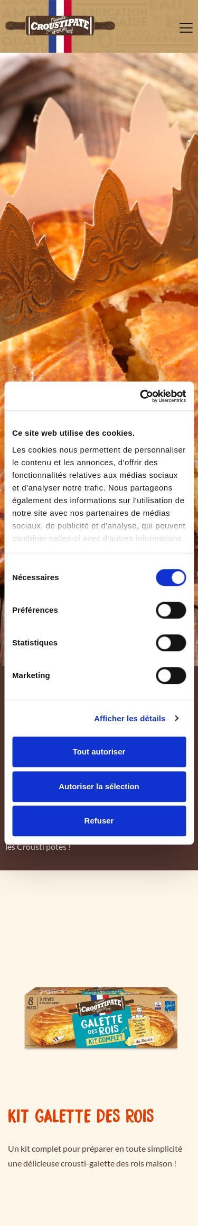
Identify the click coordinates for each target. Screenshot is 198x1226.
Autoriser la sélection (99, 786)
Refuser (99, 820)
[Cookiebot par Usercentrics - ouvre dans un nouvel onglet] (141, 396)
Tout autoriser (99, 751)
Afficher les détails (129, 718)
